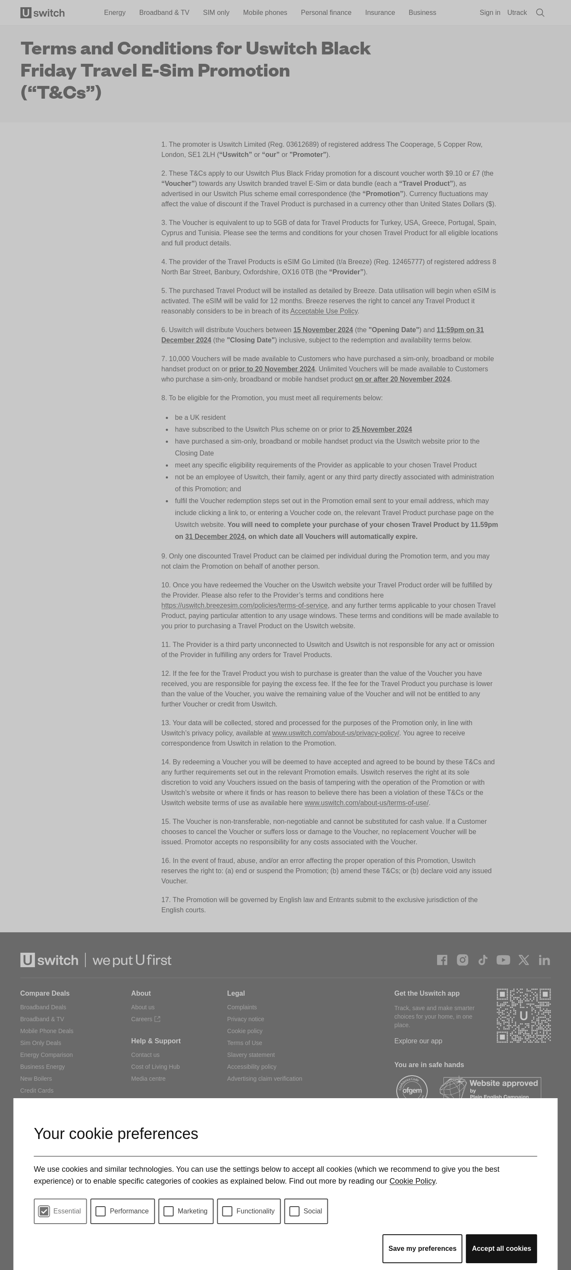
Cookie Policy (412, 1181)
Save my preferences (423, 1248)
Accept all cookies (501, 1248)
